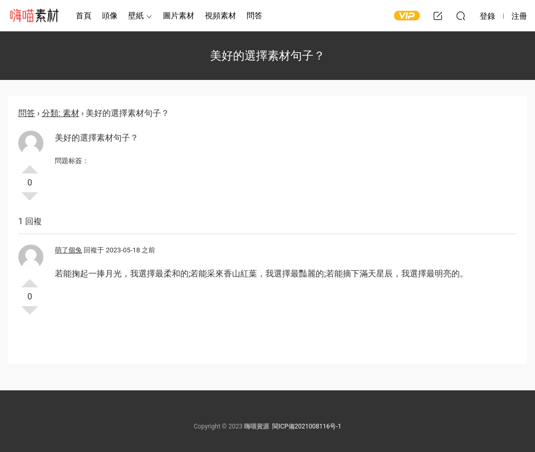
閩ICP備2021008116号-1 (306, 426)
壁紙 (136, 15)
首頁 (83, 15)
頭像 (110, 15)
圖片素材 (178, 15)
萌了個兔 (68, 250)
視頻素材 (220, 15)
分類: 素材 (60, 113)
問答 (254, 15)
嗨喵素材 (34, 15)
